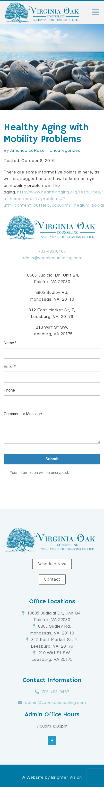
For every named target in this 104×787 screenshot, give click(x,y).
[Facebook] (52, 740)
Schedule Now (52, 564)
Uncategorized (65, 151)
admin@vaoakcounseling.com (52, 258)
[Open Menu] (95, 12)
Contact (52, 579)
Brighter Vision (66, 777)
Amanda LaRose (27, 151)
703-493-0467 (52, 251)
